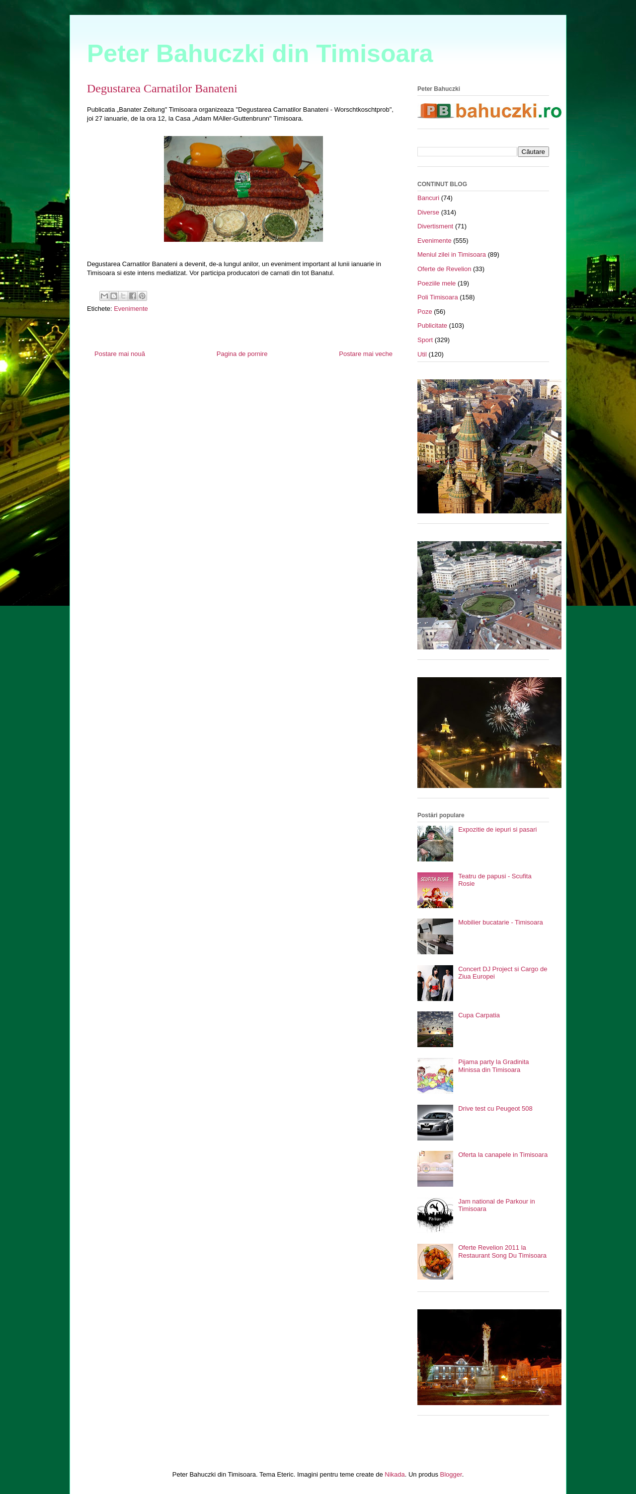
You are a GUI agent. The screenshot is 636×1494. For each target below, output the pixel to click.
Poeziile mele (436, 283)
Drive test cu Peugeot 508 (495, 1108)
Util (422, 354)
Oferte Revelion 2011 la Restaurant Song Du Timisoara (502, 1251)
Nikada (394, 1474)
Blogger (451, 1474)
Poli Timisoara (437, 297)
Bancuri (428, 198)
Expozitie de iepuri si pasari (497, 829)
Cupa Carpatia (479, 1015)
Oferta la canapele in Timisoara (503, 1154)
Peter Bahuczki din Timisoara (260, 54)
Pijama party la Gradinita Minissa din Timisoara (493, 1065)
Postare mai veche (366, 353)
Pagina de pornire (242, 353)
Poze (424, 311)
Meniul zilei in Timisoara (451, 254)
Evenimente (131, 308)
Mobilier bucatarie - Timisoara (500, 922)
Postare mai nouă (119, 353)
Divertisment (435, 226)
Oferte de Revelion (444, 269)
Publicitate (432, 325)
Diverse (428, 212)
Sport (425, 340)
